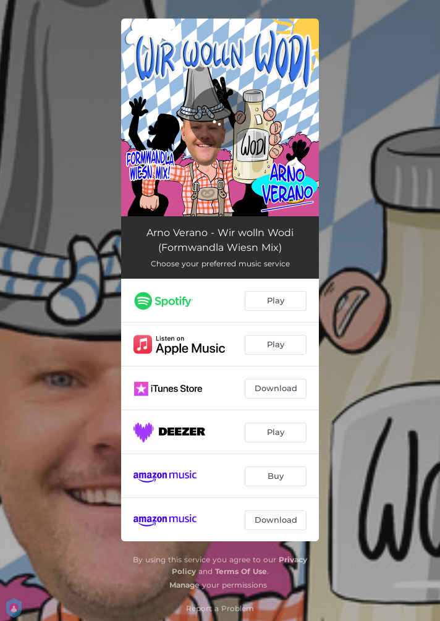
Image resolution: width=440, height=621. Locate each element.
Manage (184, 584)
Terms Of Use (241, 571)
